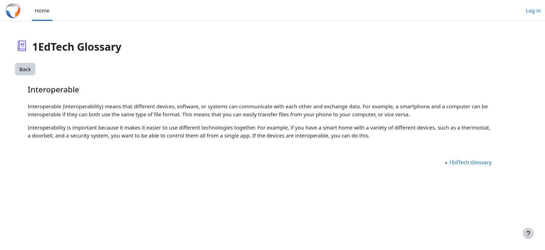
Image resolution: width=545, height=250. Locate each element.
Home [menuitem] (42, 10)
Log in (533, 10)
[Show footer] (528, 233)
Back (35, 69)
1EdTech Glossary (461, 162)
